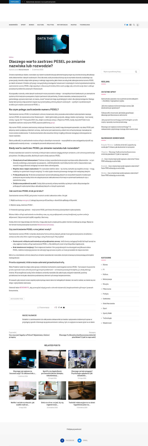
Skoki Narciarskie (109, 303)
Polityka (50, 25)
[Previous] (22, 2)
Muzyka (74, 25)
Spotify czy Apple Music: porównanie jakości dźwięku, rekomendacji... (52, 373)
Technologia (85, 25)
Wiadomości (13, 25)
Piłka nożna (107, 289)
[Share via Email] (64, 307)
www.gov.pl (26, 200)
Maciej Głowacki (24, 69)
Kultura (40, 25)
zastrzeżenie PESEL (16, 299)
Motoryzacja (62, 25)
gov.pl (52, 123)
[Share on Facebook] (58, 307)
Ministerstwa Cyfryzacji (45, 225)
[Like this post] (56, 307)
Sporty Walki (107, 313)
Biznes (31, 25)
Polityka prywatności (74, 429)
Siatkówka (106, 299)
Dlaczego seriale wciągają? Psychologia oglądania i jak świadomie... (82, 373)
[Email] (127, 25)
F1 (104, 269)
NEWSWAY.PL (24, 288)
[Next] (24, 2)
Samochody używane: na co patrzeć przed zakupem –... (45, 2)
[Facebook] (124, 25)
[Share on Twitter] (61, 307)
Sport (23, 25)
